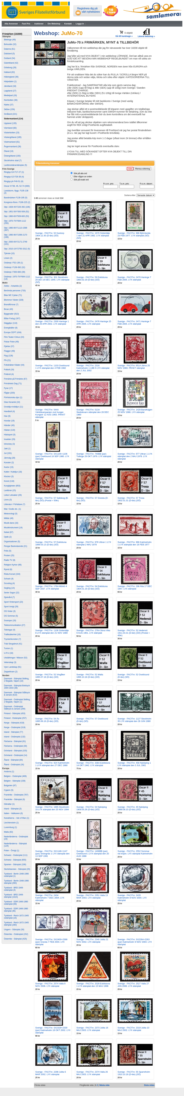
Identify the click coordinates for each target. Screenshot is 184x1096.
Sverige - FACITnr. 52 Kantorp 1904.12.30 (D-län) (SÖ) (49, 234)
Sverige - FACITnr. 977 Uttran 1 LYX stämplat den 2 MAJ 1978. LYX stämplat (135, 456)
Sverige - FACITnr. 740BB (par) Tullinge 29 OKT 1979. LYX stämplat (93, 455)
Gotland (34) (9, 58)
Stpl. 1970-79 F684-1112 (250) (15, 222)
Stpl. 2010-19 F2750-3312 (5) (17, 249)
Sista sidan (149, 1085)
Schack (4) (8, 579)
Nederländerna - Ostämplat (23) (16, 837)
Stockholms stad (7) (13, 160)
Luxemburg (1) (10, 827)
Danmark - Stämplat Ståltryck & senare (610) (17, 693)
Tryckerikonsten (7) (12, 639)
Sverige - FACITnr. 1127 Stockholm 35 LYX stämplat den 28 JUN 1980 (134, 719)
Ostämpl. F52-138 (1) (13, 263)
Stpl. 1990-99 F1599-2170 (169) (15, 236)
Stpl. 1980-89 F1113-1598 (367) (15, 229)
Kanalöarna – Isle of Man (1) (16, 818)
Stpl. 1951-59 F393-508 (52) (16, 211)
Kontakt (68, 24)
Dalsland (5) (9, 53)
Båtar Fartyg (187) (12, 318)
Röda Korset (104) (12, 574)
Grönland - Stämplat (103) (15, 750)
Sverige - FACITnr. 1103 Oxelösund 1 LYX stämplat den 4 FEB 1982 (52, 366)
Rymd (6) (8, 569)
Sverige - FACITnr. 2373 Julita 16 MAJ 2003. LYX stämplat (92, 1028)
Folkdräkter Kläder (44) (14, 365)
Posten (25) (9, 555)
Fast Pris (26, 24)
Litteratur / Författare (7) (14, 504)
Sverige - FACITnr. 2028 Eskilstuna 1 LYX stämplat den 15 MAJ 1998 (93, 984)
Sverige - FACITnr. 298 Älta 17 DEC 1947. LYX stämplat (135, 587)
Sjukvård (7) (9, 597)
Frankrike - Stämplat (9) (14, 799)
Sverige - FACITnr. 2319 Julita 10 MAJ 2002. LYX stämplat (133, 1028)
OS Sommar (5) (11, 616)
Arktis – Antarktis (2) (13, 286)
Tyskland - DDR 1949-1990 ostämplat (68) (16, 902)
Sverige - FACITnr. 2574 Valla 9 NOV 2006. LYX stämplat (50, 984)
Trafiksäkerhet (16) (12, 634)
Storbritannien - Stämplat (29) (17, 869)
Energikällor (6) (10, 328)
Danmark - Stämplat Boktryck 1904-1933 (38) (17, 686)
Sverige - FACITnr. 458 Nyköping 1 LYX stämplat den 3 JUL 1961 (134, 764)
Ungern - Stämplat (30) (14, 929)
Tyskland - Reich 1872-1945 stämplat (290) (16, 923)
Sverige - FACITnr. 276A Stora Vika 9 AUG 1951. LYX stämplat (93, 631)
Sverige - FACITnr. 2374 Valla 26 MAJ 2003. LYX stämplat (92, 1073)
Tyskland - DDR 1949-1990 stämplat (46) (16, 909)
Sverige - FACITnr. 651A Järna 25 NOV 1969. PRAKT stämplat (134, 366)
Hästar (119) (9, 430)
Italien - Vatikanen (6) (13, 813)
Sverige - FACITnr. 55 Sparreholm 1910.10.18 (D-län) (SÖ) (134, 1073)
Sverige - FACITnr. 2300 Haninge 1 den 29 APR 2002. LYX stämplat (52, 322)
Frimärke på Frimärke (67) (15, 379)
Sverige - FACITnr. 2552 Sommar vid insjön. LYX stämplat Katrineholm (135, 852)
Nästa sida (104, 1085)
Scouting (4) (9, 583)
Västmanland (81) (12, 142)
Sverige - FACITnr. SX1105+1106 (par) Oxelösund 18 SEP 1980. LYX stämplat (52, 456)
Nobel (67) (8, 532)
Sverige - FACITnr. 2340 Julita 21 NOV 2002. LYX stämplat (92, 940)
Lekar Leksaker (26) (13, 495)
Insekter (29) (9, 439)
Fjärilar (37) (9, 346)
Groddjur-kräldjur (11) (13, 407)
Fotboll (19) (9, 369)
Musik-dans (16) (11, 523)
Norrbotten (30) (10, 100)
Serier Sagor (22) (11, 592)
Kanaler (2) (9, 462)
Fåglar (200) (9, 393)
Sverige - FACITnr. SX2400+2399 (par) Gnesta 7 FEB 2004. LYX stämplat (51, 942)
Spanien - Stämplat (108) (15, 864)
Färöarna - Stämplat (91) (15, 741)
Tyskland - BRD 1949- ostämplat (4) (13, 889)
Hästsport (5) (9, 434)
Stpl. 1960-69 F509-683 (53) (16, 216)
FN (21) (7, 360)
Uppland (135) (10, 123)
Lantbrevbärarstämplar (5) (15, 165)
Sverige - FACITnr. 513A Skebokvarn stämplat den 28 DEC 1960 (92, 412)
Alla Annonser (11, 24)
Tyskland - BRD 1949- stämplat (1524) (13, 896)
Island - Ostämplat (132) (14, 737)
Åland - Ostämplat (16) (14, 764)
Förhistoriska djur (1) (13, 397)
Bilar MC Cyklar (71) (13, 295)
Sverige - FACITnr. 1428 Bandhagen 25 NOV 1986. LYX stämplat (135, 410)
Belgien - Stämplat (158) (14, 781)
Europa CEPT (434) (12, 332)
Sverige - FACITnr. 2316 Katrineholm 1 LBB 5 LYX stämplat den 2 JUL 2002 (92, 368)
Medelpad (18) (10, 95)
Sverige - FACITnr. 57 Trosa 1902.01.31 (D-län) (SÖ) (131, 499)
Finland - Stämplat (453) (14, 713)
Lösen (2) (8, 258)
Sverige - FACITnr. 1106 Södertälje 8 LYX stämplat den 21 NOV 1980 (52, 631)
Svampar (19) (10, 620)
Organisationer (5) (12, 541)
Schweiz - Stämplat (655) (15, 860)
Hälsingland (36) (11, 77)
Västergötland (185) (12, 137)
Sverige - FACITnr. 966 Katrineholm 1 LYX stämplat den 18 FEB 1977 (135, 543)
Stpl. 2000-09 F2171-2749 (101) (15, 243)
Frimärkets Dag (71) (13, 383)
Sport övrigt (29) (11, 606)
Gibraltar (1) (9, 804)
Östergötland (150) (12, 156)
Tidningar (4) (9, 630)
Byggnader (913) (11, 314)
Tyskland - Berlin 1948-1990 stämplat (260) (16, 882)
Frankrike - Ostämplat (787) (16, 795)
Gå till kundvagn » (124, 36)
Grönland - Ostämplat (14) (15, 755)
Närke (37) (8, 105)
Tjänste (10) (9, 253)
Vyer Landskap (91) (12, 667)
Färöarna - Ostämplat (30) (15, 746)
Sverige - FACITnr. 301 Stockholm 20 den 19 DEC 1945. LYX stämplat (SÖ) (52, 279)
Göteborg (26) (10, 67)
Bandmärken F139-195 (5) (15, 197)
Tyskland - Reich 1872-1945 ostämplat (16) (16, 916)
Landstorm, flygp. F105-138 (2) (16, 192)
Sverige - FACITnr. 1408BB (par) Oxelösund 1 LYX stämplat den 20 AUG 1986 (92, 853)
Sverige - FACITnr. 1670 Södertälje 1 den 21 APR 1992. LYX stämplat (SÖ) (93, 235)
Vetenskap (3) (10, 662)
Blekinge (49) (10, 40)
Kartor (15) (8, 467)
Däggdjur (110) (10, 323)
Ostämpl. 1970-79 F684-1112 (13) (17, 277)
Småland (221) (10, 114)
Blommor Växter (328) (13, 300)
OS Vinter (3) (10, 611)
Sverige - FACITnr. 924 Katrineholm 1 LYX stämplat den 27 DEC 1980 (52, 764)
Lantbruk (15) (10, 490)
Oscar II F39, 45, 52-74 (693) (17, 186)
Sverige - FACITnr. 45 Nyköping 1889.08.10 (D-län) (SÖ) (133, 808)
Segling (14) (9, 588)
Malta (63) (8, 832)
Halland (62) (9, 72)
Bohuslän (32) (10, 44)
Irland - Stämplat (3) (13, 809)
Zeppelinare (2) (10, 671)
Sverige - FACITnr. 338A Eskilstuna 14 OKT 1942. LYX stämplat (93, 764)
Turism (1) (8, 648)
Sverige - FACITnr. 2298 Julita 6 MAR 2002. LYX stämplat (50, 1073)
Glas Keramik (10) (12, 402)
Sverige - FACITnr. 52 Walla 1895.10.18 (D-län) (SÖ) (89, 675)
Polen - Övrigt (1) (11, 850)
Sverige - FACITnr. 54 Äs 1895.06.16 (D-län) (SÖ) (47, 719)
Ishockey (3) (9, 444)
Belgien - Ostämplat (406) (15, 776)
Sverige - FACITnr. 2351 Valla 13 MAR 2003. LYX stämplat (92, 896)
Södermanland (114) (13, 118)
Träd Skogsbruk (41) (13, 644)
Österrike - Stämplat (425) (15, 939)
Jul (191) (8, 453)
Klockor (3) (9, 476)
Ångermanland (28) (12, 146)
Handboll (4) (9, 411)
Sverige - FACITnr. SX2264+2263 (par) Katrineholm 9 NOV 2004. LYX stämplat (135, 942)
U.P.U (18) (8, 653)
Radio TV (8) (9, 560)
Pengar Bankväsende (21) (15, 546)
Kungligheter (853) (12, 486)
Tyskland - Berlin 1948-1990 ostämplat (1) (16, 875)
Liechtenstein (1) (11, 823)
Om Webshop (54, 24)
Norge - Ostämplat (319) (14, 727)
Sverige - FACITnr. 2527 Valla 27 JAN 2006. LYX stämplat (133, 984)
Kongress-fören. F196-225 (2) (17, 202)
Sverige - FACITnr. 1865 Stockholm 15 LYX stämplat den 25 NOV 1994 (52, 808)
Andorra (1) (9, 771)
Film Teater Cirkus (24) (14, 337)
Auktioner (39, 24)
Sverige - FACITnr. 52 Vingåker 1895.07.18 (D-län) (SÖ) (50, 675)
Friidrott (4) (9, 374)
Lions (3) (8, 500)
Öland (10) (8, 151)
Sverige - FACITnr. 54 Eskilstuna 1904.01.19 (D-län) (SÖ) (92, 587)
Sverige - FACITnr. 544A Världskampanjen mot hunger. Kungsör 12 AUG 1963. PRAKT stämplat (50, 413)
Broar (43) (8, 309)
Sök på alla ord (80, 173)
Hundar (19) (9, 421)
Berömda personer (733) (15, 290)
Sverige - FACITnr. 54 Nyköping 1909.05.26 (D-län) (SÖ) (91, 808)
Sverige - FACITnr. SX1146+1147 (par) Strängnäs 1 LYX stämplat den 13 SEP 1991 (52, 853)
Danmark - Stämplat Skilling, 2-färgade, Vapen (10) (16, 679)
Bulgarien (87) (10, 785)
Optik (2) (8, 537)
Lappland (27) (10, 91)
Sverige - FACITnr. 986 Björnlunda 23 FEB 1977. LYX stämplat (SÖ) (134, 234)
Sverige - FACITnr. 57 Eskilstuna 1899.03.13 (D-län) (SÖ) (50, 543)
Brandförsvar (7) (11, 304)
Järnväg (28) (9, 458)
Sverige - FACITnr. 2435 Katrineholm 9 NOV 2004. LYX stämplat (132, 897)
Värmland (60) (10, 128)
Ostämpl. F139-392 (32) (14, 267)
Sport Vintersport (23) (13, 602)
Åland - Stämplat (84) (13, 760)
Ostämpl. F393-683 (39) (14, 272)
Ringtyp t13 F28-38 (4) (14, 177)
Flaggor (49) (9, 351)
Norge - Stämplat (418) (14, 723)
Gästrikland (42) (11, 63)
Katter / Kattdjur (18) (13, 472)
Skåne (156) (9, 109)
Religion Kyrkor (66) (13, 565)
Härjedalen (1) (10, 81)
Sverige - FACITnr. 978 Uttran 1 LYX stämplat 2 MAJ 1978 (93, 543)
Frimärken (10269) (12, 34)
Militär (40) (8, 518)
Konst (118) (9, 481)
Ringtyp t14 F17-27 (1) (14, 172)
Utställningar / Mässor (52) (15, 658)
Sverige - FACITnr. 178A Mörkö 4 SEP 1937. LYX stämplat (51, 587)
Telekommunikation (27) (14, 625)
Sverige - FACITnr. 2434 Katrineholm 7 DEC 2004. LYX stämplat (49, 897)
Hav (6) (7, 416)
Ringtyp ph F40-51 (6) (13, 181)
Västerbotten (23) (11, 132)
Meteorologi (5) (10, 513)
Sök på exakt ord (81, 180)
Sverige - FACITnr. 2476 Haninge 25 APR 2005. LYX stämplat (93, 322)
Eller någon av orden (83, 176)
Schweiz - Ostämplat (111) (15, 855)
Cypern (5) (8, 790)
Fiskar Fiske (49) (11, 342)
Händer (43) (9, 425)
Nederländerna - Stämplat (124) (15, 844)
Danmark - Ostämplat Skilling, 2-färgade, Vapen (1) (17, 700)
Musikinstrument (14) (13, 527)
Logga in (80, 24)
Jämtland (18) (10, 86)
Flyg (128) (8, 355)
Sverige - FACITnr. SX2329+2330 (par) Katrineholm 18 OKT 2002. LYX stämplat (52, 1030)
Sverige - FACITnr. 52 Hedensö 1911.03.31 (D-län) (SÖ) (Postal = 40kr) (134, 633)
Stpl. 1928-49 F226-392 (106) (17, 207)
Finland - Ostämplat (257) (15, 718)
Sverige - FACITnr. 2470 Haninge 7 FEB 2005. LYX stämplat (134, 278)
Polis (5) (7, 551)
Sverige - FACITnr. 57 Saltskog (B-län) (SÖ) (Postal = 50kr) (51, 499)
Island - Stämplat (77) (13, 732)
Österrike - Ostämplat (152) (16, 934)
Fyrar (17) (8, 388)
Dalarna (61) (9, 49)
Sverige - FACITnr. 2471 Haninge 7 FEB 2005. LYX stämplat (134, 322)
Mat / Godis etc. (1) (12, 509)
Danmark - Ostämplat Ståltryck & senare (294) (14, 707)
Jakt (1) (7, 448)
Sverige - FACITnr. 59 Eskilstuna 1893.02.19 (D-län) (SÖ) (92, 278)
